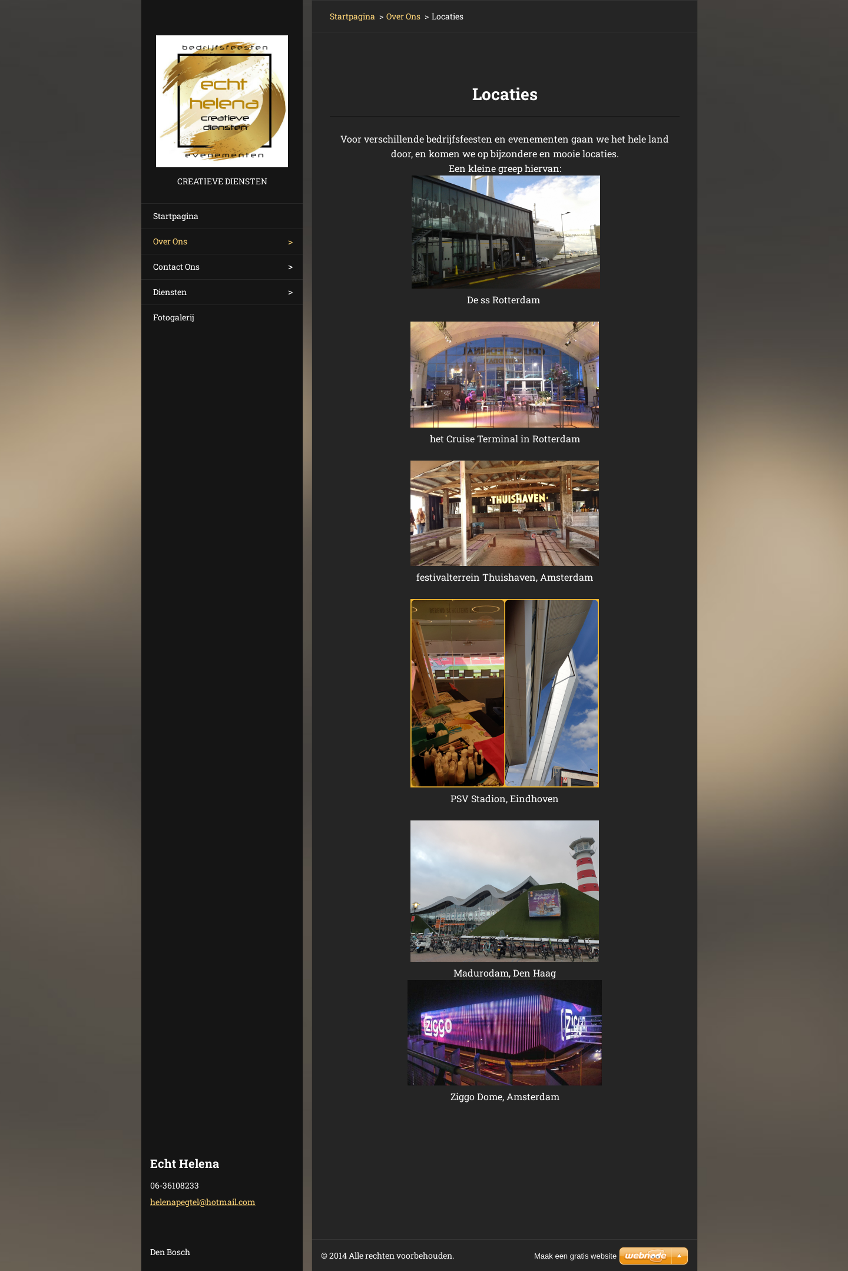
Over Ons (170, 241)
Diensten (170, 291)
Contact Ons (176, 266)
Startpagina (175, 215)
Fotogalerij (173, 317)
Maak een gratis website (575, 1256)
